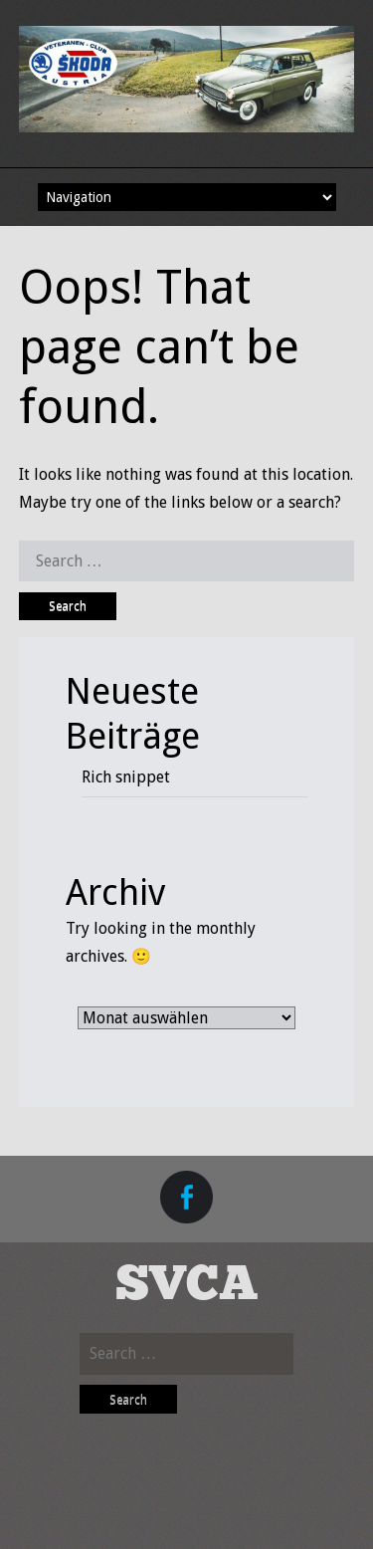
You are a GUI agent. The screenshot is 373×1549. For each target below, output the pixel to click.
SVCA (187, 1285)
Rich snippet (126, 777)
